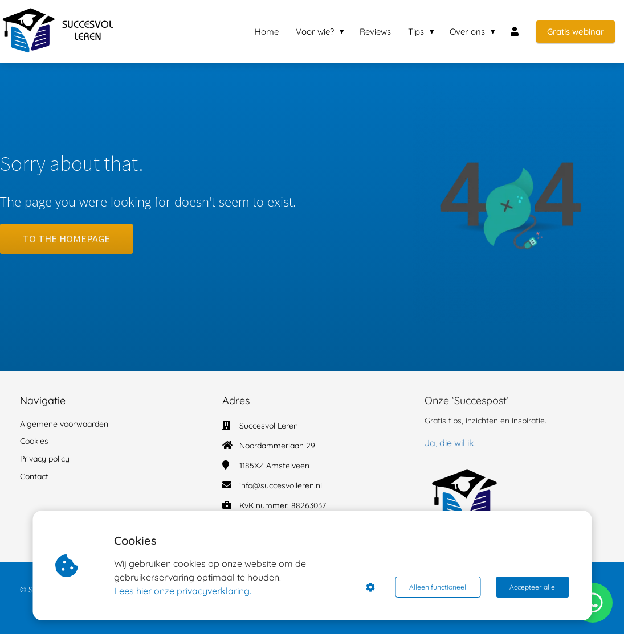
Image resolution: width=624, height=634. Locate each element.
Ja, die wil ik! (450, 442)
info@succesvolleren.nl (280, 485)
